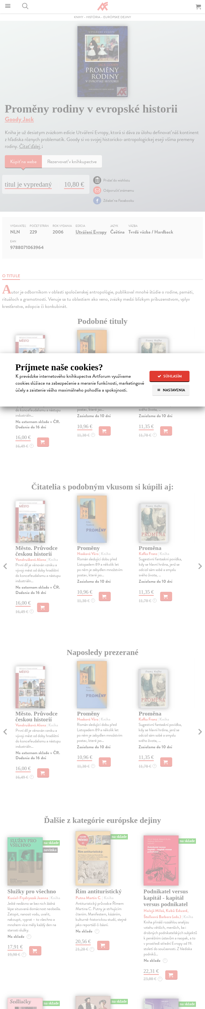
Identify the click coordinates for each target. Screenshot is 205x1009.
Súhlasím (169, 376)
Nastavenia (171, 390)
